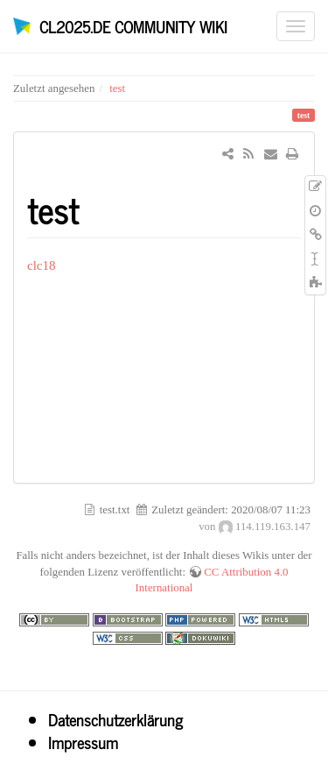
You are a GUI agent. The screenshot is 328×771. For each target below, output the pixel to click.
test (117, 88)
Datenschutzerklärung (115, 719)
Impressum (83, 742)
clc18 (41, 265)
